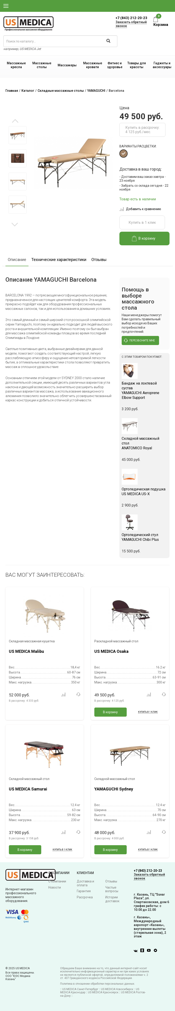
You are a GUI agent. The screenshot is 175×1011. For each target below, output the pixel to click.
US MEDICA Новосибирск (117, 989)
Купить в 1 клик (142, 222)
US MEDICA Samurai (28, 789)
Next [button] (14, 224)
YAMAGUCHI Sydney (113, 789)
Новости (54, 887)
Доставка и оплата (85, 883)
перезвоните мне (139, 340)
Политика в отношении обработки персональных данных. (97, 983)
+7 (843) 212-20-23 (131, 18)
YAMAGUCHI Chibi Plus (144, 537)
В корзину (143, 238)
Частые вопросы (111, 889)
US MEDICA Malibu (26, 651)
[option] (17, 135)
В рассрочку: (24, 700)
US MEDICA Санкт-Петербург (80, 989)
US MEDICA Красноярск (103, 992)
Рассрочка (85, 897)
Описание (17, 259)
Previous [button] (15, 121)
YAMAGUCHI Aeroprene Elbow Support (144, 390)
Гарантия (84, 891)
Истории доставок (112, 899)
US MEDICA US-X (144, 491)
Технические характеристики (58, 259)
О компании (57, 881)
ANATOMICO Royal (144, 443)
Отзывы (99, 259)
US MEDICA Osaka (111, 651)
